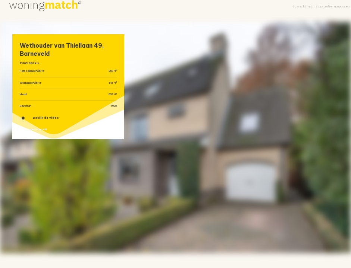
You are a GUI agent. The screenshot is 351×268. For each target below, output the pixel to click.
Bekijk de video (40, 121)
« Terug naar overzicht (39, 134)
